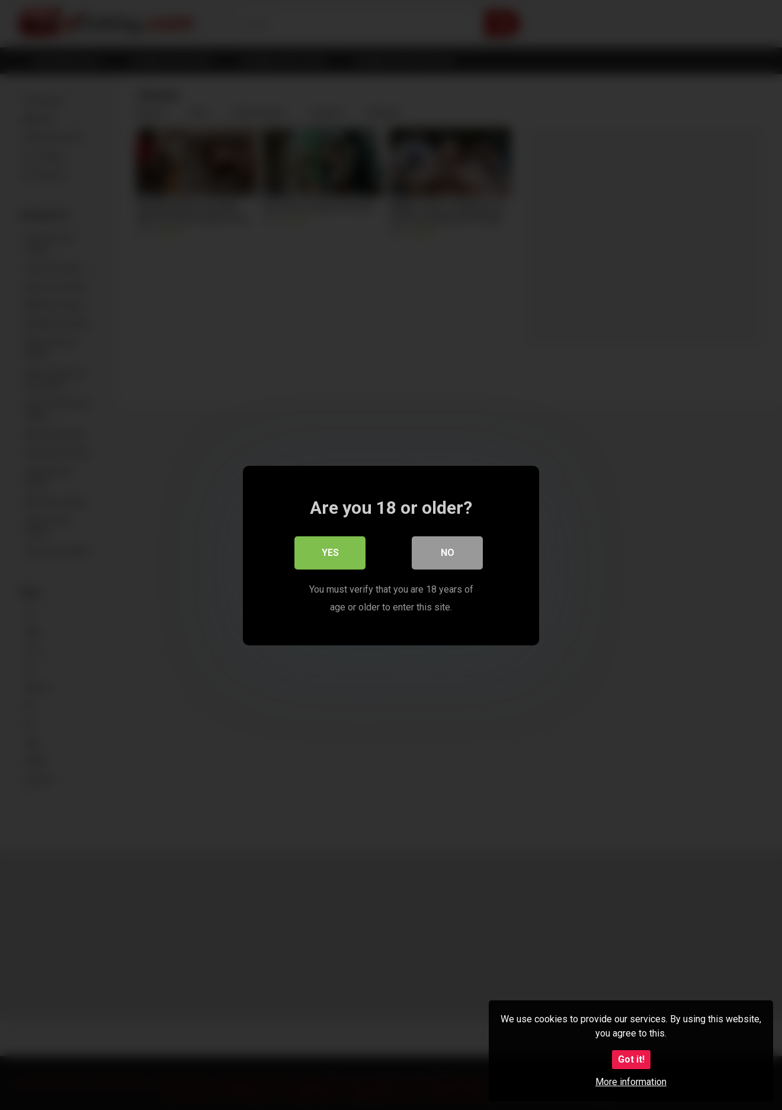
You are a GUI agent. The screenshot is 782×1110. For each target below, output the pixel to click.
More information (630, 1081)
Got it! (631, 1059)
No (447, 552)
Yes (330, 552)
